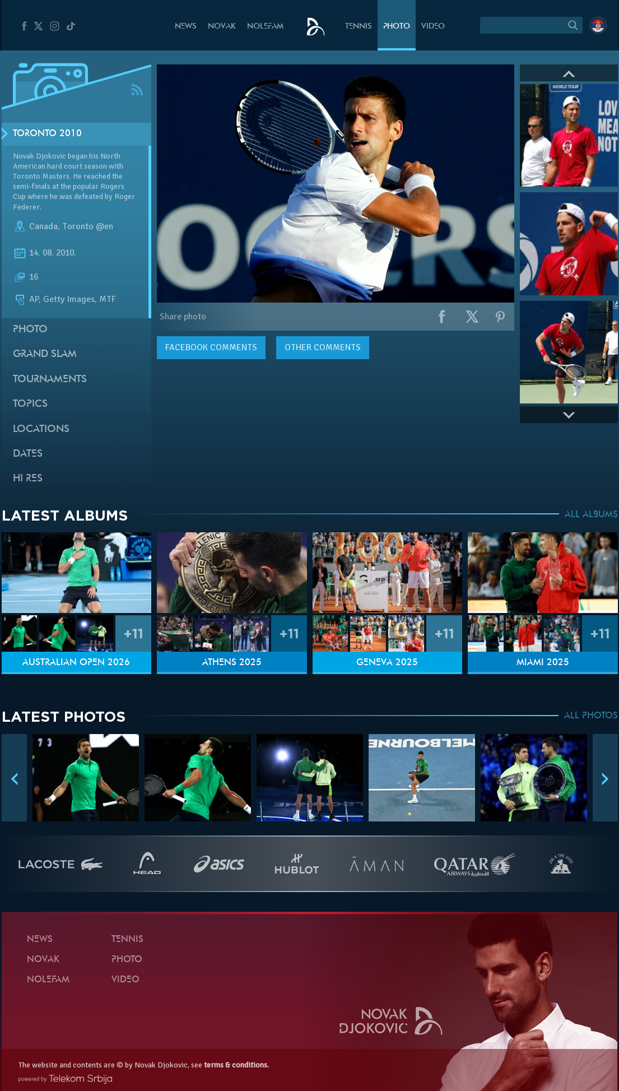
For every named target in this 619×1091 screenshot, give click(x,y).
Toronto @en (87, 226)
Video (433, 26)
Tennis (358, 26)
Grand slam (45, 354)
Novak (222, 26)
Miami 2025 (542, 662)
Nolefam (265, 26)
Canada (43, 226)
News (186, 26)
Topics (30, 404)
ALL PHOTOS (591, 716)
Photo (396, 26)
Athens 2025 (232, 662)
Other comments (323, 347)
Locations (41, 429)
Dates (28, 454)
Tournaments (50, 379)
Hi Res (28, 478)
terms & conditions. (236, 1065)
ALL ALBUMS (591, 514)
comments (211, 347)
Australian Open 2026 (76, 662)
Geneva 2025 (387, 662)
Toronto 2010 (47, 133)
